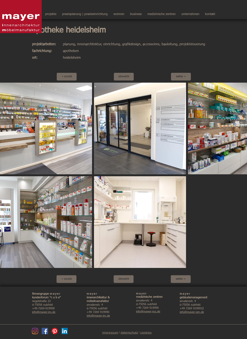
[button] (190, 12)
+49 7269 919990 (98, 312)
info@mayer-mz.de (148, 311)
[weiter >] (181, 77)
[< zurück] (67, 77)
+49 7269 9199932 (192, 308)
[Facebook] (45, 331)
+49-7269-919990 (43, 308)
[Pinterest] (55, 331)
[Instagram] (35, 331)
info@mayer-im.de (43, 312)
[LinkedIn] (64, 331)
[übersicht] (124, 77)
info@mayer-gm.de (192, 312)
